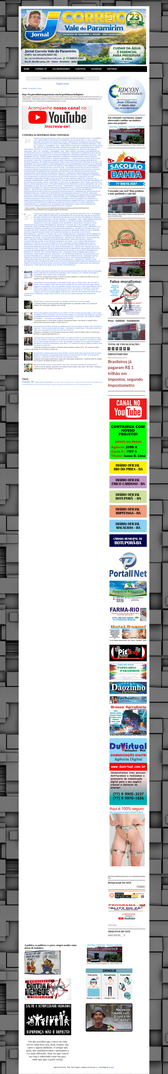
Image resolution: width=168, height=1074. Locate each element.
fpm (97, 1067)
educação (85, 384)
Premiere (79, 384)
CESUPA (82, 382)
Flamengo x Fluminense (50, 384)
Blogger (111, 1067)
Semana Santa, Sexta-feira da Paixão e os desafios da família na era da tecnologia (61, 301)
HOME (26, 69)
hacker (90, 384)
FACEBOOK (96, 69)
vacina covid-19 (65, 382)
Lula (76, 384)
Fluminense (60, 384)
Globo (65, 384)
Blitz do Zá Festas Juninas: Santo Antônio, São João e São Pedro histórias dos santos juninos (65, 364)
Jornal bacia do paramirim (44, 382)
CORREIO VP (41, 69)
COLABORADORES (61, 69)
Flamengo (41, 384)
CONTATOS (80, 69)
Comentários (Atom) (35, 88)
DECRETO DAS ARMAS (92, 382)
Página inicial (62, 84)
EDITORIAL (112, 69)
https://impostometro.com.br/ (117, 358)
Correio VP (28, 381)
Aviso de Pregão (74, 382)
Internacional (71, 384)
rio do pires (56, 382)
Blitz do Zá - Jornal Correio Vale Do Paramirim (126, 927)
